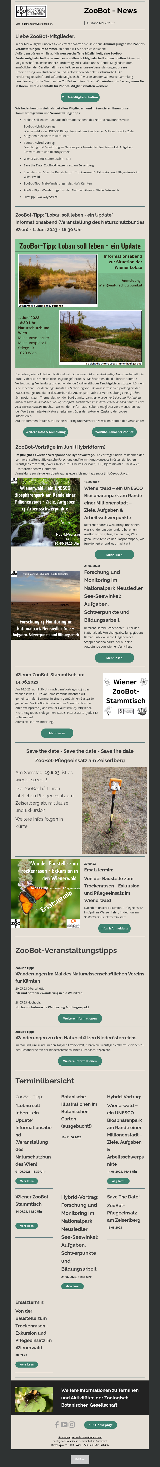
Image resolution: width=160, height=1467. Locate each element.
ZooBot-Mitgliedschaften (80, 97)
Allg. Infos (118, 1181)
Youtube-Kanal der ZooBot (114, 432)
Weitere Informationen (80, 1018)
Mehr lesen (114, 555)
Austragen (64, 1437)
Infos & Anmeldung (114, 928)
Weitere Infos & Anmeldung (46, 432)
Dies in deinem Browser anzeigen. (34, 23)
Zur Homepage (101, 1425)
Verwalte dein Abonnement (87, 1437)
